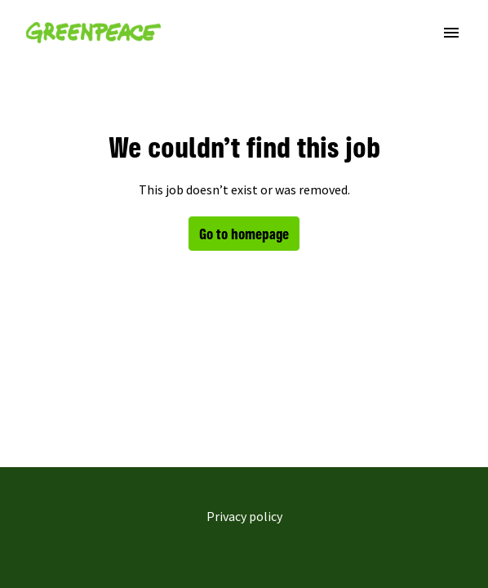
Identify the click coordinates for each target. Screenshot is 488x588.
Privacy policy (244, 516)
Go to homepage (244, 233)
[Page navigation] (451, 32)
